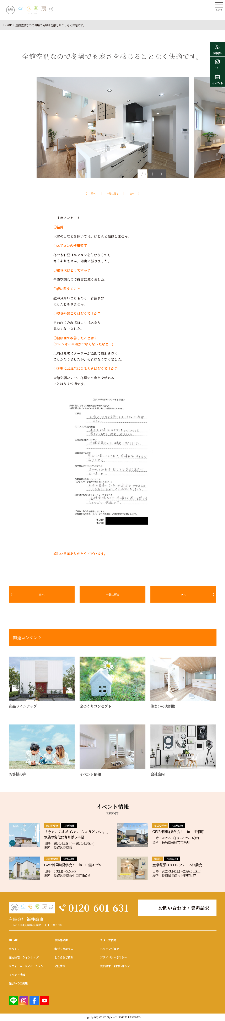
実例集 (217, 49)
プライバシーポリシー (113, 957)
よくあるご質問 (63, 957)
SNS (217, 64)
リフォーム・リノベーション (26, 966)
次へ (132, 193)
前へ (93, 193)
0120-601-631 (98, 907)
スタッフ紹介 (108, 940)
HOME (7, 25)
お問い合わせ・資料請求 (183, 908)
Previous (152, 173)
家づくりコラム (63, 949)
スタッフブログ (109, 949)
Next (161, 173)
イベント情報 (17, 975)
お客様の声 (61, 940)
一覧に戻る (112, 193)
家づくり (14, 949)
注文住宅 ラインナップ (23, 957)
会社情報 (59, 966)
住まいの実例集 (18, 983)
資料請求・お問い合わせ (115, 966)
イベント (217, 79)
